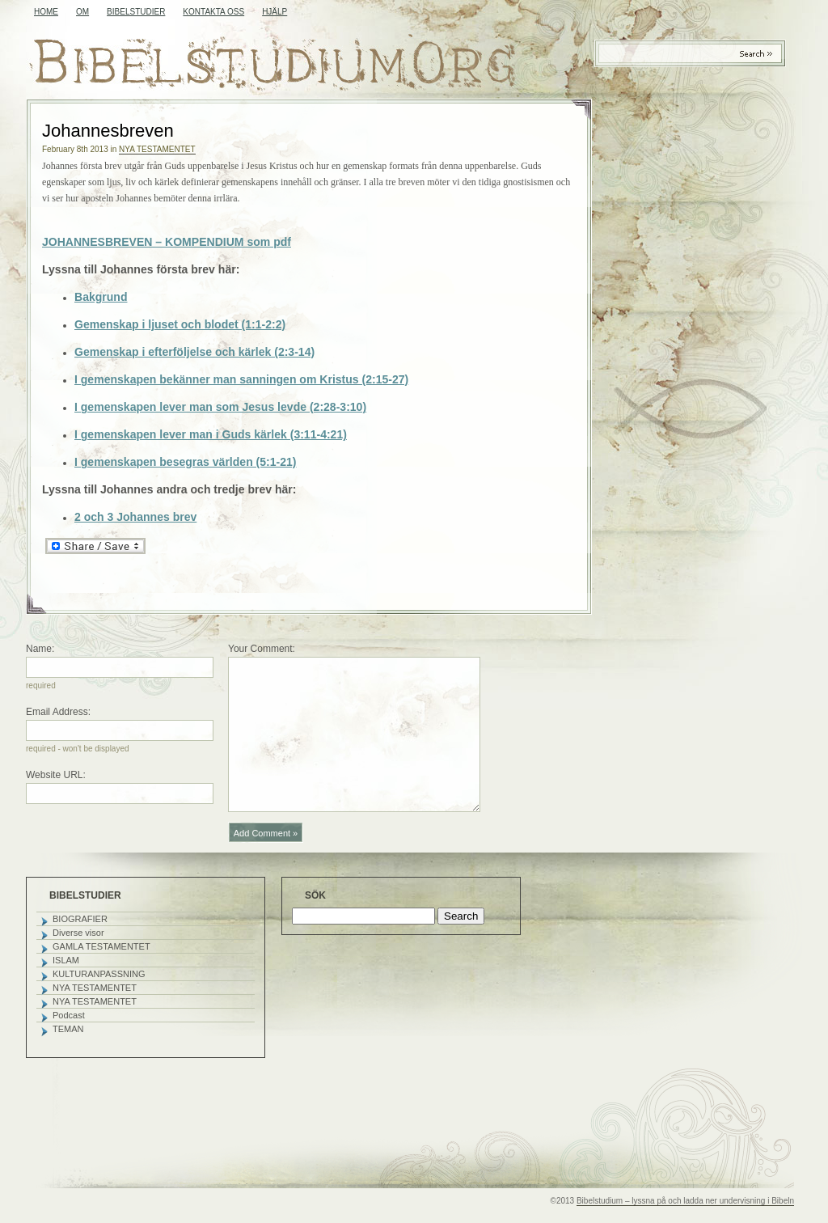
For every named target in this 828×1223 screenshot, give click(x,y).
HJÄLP (274, 11)
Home (46, 11)
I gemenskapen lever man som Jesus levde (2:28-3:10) (220, 406)
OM (82, 11)
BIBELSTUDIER (136, 11)
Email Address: (58, 711)
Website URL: (56, 775)
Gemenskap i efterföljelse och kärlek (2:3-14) (194, 351)
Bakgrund (100, 296)
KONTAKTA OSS (213, 11)
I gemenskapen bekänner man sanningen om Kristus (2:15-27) (241, 379)
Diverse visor (78, 932)
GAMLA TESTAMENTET (101, 946)
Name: (40, 648)
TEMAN (68, 1029)
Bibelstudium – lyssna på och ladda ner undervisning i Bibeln (685, 1200)
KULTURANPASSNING (99, 974)
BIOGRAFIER (80, 919)
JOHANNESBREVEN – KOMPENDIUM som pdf (166, 241)
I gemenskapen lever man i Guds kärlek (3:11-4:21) (210, 434)
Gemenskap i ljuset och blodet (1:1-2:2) (179, 324)
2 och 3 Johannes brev (135, 516)
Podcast (69, 1015)
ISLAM (66, 960)
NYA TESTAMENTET (157, 149)
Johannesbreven (108, 131)
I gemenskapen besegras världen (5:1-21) (185, 461)
